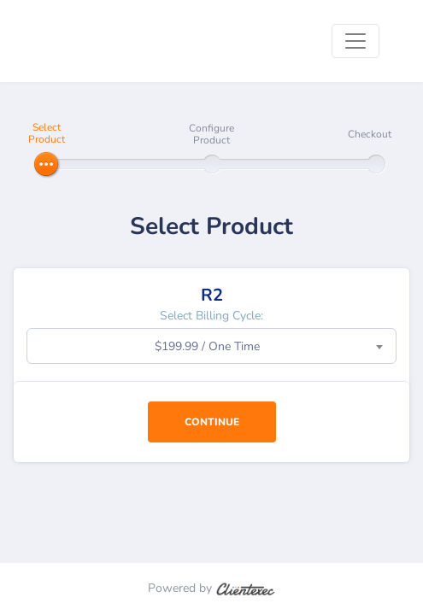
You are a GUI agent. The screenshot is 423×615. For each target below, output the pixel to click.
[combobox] (211, 346)
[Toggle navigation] (355, 41)
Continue (212, 422)
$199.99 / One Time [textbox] (207, 346)
